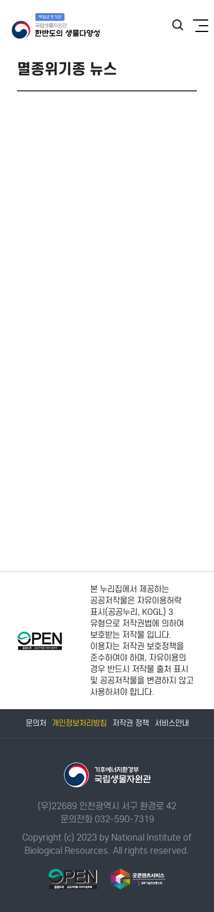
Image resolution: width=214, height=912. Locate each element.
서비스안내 (172, 723)
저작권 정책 (130, 723)
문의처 (36, 723)
